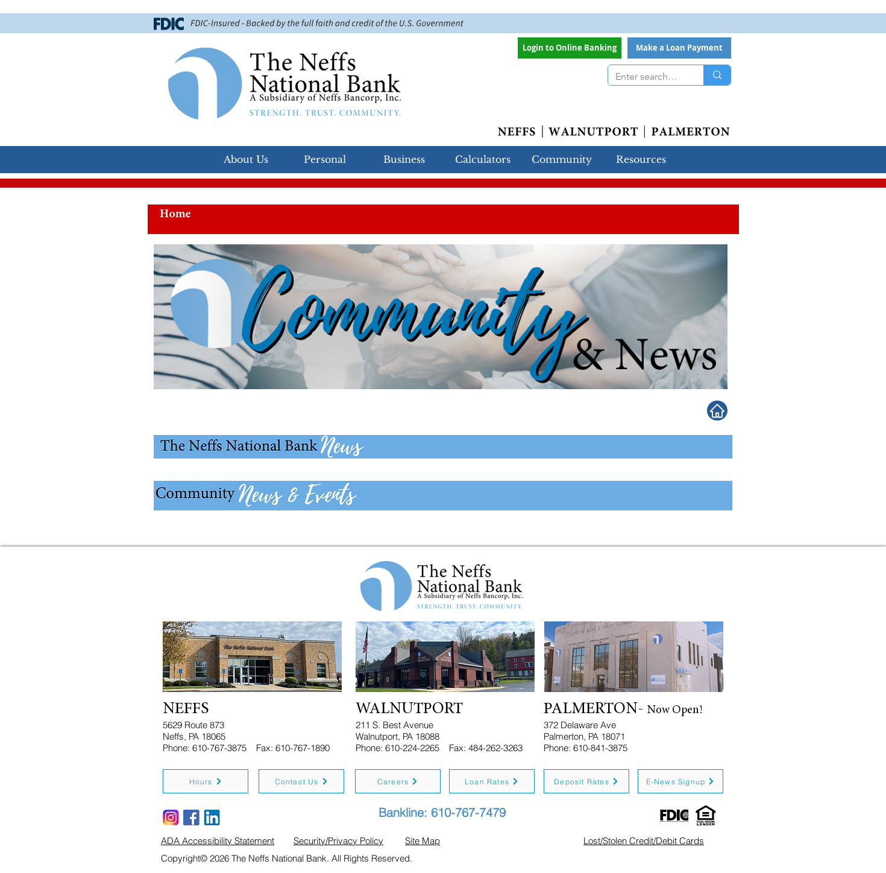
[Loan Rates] (492, 781)
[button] (679, 48)
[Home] (717, 411)
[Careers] (398, 781)
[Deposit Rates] (586, 781)
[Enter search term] (646, 76)
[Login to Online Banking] (569, 48)
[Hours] (205, 781)
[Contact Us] (301, 781)
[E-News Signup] (680, 781)
